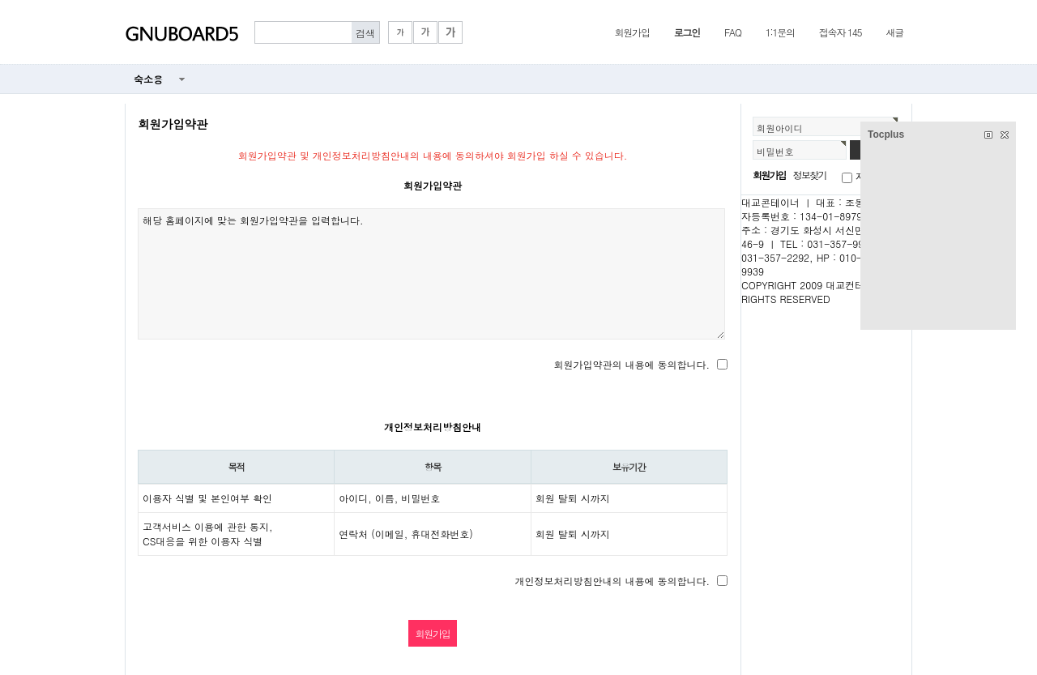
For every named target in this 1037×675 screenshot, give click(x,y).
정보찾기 (809, 175)
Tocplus (886, 134)
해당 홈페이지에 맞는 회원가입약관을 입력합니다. (431, 274)
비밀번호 (775, 151)
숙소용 (148, 79)
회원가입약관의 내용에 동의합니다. (631, 364)
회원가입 (631, 32)
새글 (894, 32)
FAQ (732, 32)
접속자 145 (840, 32)
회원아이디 (780, 128)
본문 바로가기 (0, 0)
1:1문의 (780, 32)
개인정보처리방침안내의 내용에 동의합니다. (612, 580)
